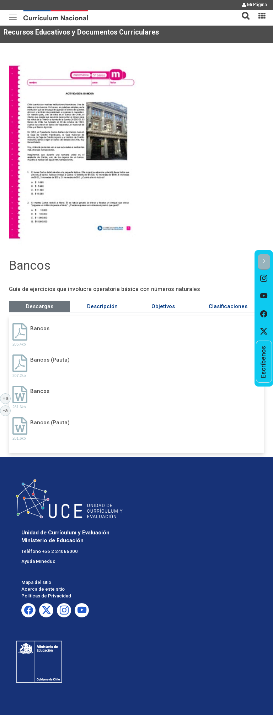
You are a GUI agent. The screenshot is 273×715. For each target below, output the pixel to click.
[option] (264, 278)
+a (6, 397)
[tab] (243, 11)
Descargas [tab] (39, 306)
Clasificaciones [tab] (228, 306)
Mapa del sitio (36, 582)
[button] (243, 11)
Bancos (39, 328)
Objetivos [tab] (163, 306)
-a (7, 410)
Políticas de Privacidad (46, 596)
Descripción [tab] (102, 306)
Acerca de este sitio (43, 589)
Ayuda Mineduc (38, 561)
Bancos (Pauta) (50, 360)
